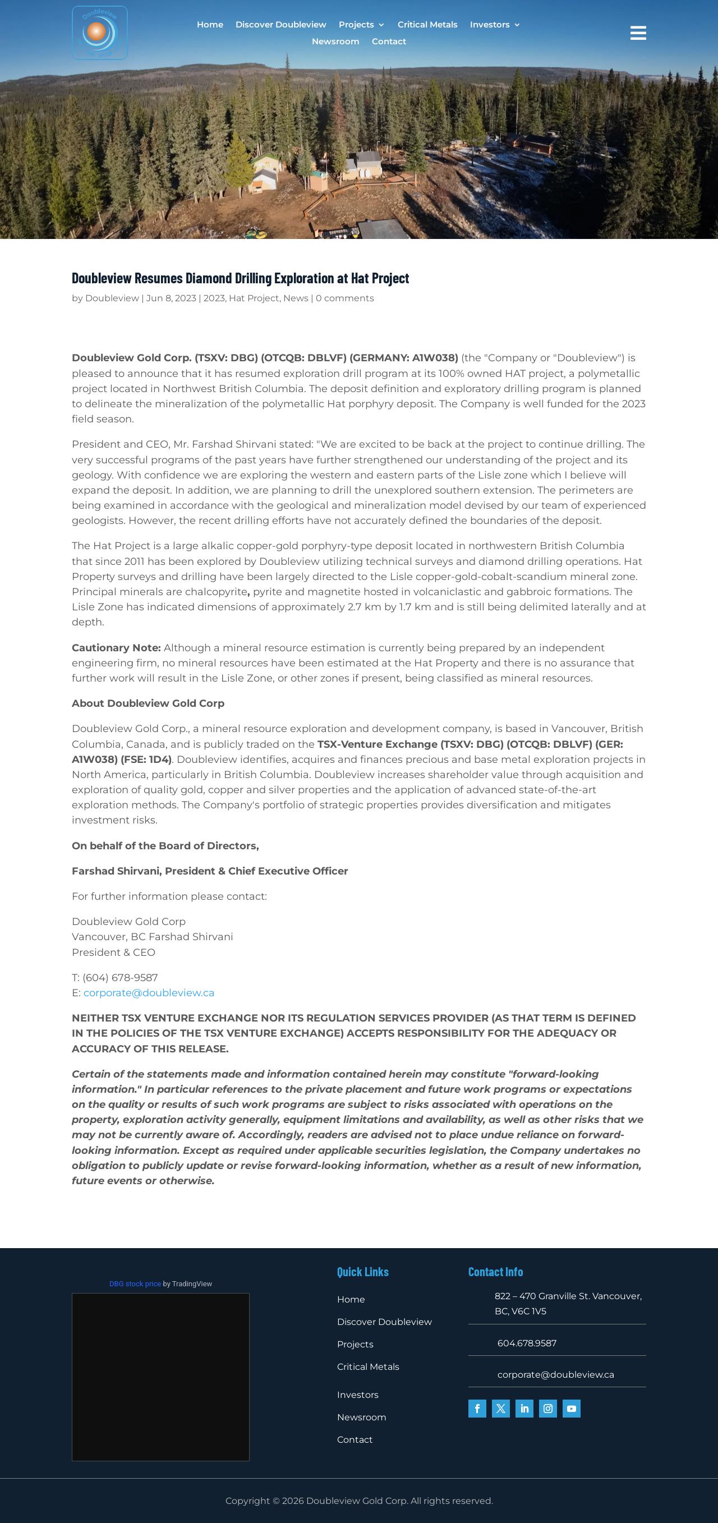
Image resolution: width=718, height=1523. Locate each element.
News (296, 298)
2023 (214, 298)
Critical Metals (428, 25)
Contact (389, 42)
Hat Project (254, 298)
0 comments (345, 298)
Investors (490, 25)
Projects (356, 25)
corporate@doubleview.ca (149, 993)
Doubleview (112, 298)
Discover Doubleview (281, 25)
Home (210, 25)
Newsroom (336, 42)
